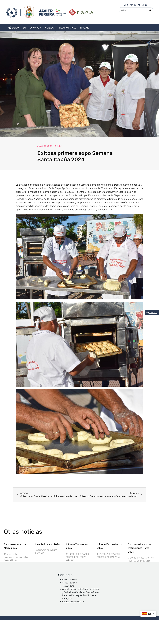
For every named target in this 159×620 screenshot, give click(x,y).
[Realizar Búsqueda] (150, 9)
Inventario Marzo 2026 (47, 544)
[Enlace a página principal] (50, 12)
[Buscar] (133, 9)
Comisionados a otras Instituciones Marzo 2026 (139, 548)
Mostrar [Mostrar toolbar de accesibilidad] (152, 312)
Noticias (59, 146)
